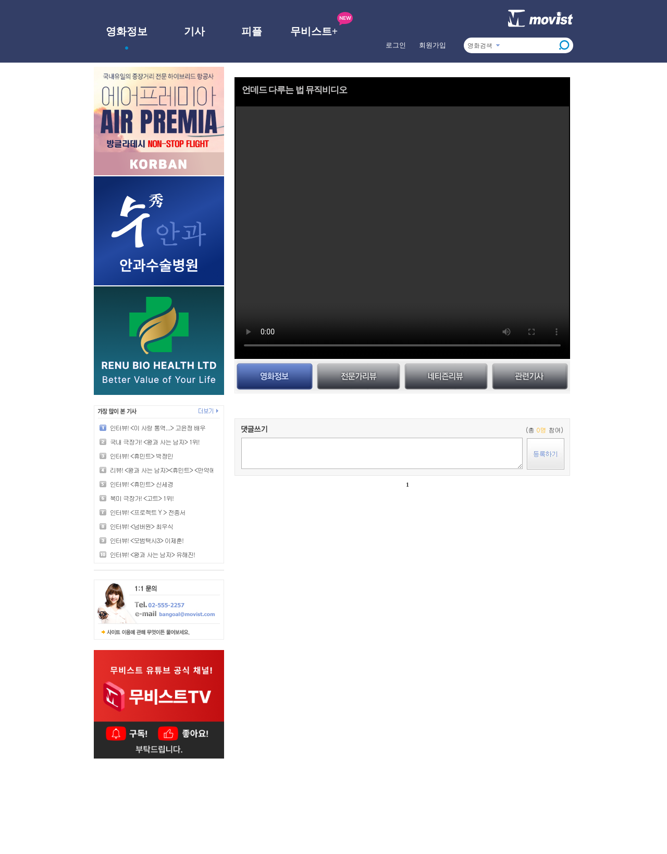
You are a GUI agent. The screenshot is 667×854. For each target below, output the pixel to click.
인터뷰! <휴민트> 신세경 (141, 483)
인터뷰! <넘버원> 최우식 (141, 526)
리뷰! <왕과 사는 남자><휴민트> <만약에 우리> (170, 469)
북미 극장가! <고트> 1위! (142, 498)
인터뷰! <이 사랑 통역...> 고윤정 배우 (157, 427)
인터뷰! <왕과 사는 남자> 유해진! (152, 554)
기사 (194, 31)
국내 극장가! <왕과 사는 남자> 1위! (155, 441)
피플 (251, 31)
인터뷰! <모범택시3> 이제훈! (146, 540)
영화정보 (126, 31)
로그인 (396, 45)
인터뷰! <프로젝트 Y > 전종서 (147, 512)
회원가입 (432, 45)
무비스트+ (314, 31)
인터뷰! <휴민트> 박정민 (141, 455)
